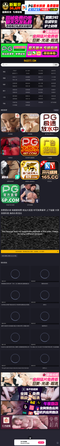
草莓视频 (40, 102)
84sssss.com (30, 60)
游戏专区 (53, 70)
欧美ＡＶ (40, 77)
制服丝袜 (15, 86)
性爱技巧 (53, 98)
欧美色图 (40, 89)
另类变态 (53, 86)
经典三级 (28, 86)
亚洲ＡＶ (15, 77)
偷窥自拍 (15, 89)
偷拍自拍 (28, 83)
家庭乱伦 (28, 96)
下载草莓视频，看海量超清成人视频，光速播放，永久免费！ (36, 251)
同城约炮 (15, 102)
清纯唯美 (28, 92)
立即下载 (41, 442)
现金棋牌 (40, 73)
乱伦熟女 (40, 86)
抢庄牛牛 (53, 73)
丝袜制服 (28, 79)
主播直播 (40, 79)
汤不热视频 (53, 102)
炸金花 (27, 73)
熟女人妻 (15, 79)
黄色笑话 (40, 98)
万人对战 (40, 70)
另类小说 (28, 98)
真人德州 (28, 70)
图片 (4, 91)
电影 (4, 84)
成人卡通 (40, 83)
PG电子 (15, 70)
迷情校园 (15, 98)
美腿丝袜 (15, 92)
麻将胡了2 (14, 73)
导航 (4, 103)
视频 (4, 78)
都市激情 (15, 96)
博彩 (4, 72)
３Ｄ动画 (53, 77)
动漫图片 (53, 89)
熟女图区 (40, 92)
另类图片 (53, 92)
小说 (4, 97)
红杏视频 (15, 105)
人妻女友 (40, 96)
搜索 (56, 64)
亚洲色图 (28, 89)
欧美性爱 (53, 83)
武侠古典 (53, 96)
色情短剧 (28, 105)
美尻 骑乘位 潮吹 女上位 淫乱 (9, 256)
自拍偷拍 (28, 77)
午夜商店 (28, 102)
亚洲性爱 (15, 83)
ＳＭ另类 (53, 79)
